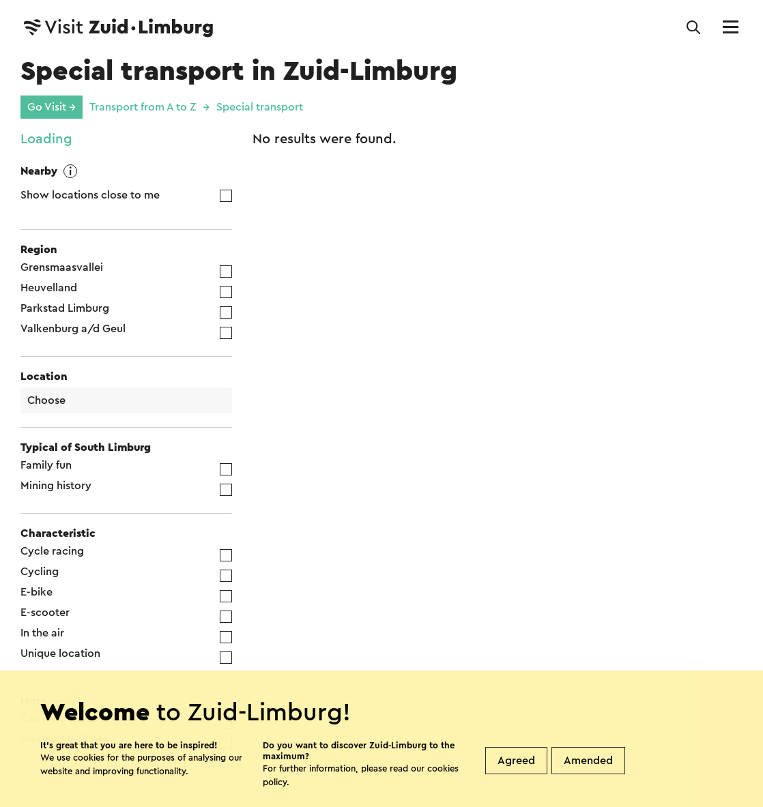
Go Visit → (51, 107)
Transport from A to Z (142, 107)
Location (44, 376)
